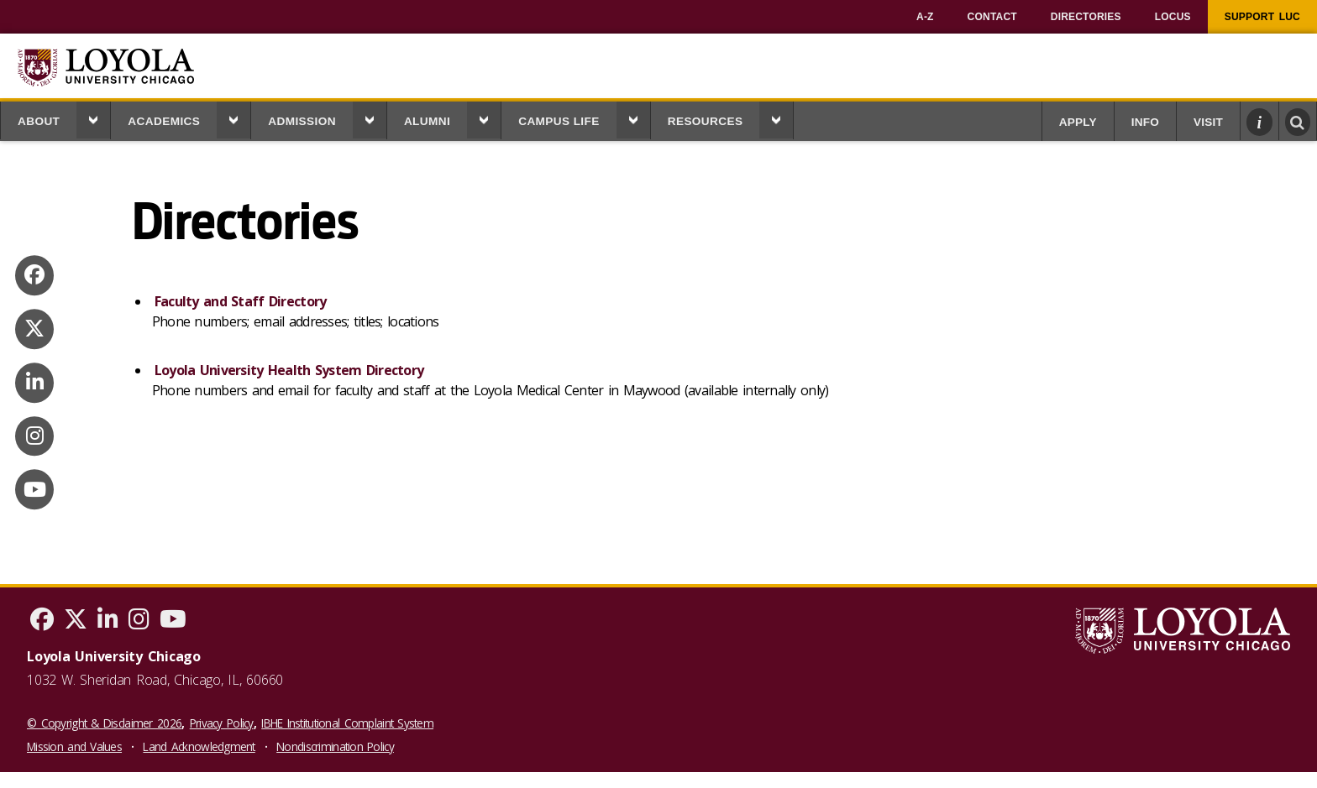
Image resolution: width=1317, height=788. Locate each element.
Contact (992, 17)
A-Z (925, 17)
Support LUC (1262, 17)
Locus (1173, 17)
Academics (164, 121)
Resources (705, 121)
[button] (93, 120)
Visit (1208, 122)
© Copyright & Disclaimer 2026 (104, 723)
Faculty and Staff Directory (241, 301)
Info (1145, 122)
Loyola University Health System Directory (289, 370)
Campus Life (559, 121)
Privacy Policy (222, 723)
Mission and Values (74, 746)
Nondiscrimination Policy (335, 746)
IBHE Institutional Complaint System (347, 723)
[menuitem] (925, 17)
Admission (302, 121)
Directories (1086, 17)
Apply (1078, 122)
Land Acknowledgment (198, 746)
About (39, 121)
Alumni (427, 121)
